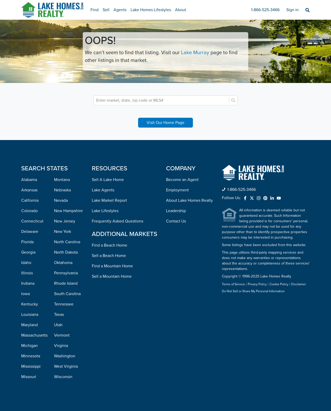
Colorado (29, 210)
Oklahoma (63, 262)
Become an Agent (182, 179)
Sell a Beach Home (109, 255)
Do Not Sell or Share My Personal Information (253, 291)
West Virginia (66, 366)
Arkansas (29, 190)
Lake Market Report (109, 200)
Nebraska (62, 190)
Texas (59, 314)
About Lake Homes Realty (189, 200)
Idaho (26, 262)
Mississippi (31, 366)
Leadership (176, 210)
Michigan (29, 345)
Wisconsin (63, 376)
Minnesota (30, 356)
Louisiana (29, 314)
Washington (64, 356)
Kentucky (29, 304)
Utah (58, 325)
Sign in (292, 9)
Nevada (61, 200)
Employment (177, 190)
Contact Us (176, 221)
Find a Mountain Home (112, 266)
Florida (27, 242)
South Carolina (67, 293)
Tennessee (63, 304)
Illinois (27, 273)
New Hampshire (68, 210)
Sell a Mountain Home (112, 276)
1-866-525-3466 (265, 9)
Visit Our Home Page (165, 122)
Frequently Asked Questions (117, 221)
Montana (62, 179)
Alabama (29, 179)
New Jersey (64, 221)
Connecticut (32, 221)
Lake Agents (103, 190)
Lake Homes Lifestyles (151, 9)
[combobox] (161, 100)
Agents (120, 9)
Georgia (28, 252)
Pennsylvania (66, 273)
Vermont (62, 335)
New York (62, 231)
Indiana (27, 283)
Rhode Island (66, 283)
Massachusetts (34, 335)
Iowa (25, 293)
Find (95, 9)
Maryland (29, 325)
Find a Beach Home (109, 245)
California (30, 200)
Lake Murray (195, 53)
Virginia (61, 345)
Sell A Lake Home (108, 179)
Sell (106, 9)
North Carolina (67, 242)
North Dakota (66, 252)
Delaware (29, 231)
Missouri (28, 376)
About (180, 9)
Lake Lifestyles (105, 210)
